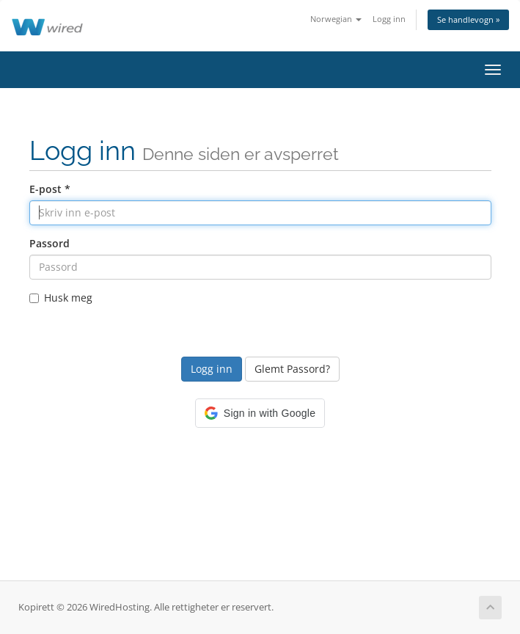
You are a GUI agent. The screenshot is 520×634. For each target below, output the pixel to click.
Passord (49, 243)
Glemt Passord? (292, 369)
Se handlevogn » (468, 19)
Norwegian (336, 18)
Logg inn (389, 18)
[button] (260, 413)
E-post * (49, 189)
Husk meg (60, 298)
